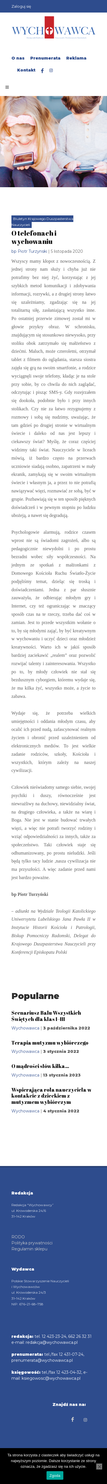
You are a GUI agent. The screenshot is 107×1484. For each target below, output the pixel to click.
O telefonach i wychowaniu (33, 237)
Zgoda (54, 1475)
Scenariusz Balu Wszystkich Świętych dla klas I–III (46, 1015)
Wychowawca (25, 1028)
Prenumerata (45, 58)
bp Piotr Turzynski (29, 251)
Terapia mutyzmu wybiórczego (49, 1042)
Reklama (76, 58)
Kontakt (26, 70)
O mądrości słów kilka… (40, 1066)
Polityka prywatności (32, 1243)
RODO (18, 1237)
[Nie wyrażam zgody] (99, 1466)
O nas (18, 58)
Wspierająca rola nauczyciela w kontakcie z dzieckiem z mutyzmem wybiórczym (51, 1095)
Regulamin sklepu (29, 1248)
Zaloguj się (21, 6)
